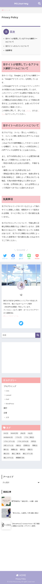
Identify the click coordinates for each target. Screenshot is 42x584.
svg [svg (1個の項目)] (30, 433)
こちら (27, 110)
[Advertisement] (21, 357)
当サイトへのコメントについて (17, 46)
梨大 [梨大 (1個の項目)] (6, 449)
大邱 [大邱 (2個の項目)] (33, 441)
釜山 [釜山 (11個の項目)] (6, 453)
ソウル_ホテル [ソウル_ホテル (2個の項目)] (22, 441)
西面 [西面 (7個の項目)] (30, 449)
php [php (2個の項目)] (23, 433)
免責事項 (8, 50)
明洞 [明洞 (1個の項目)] (34, 445)
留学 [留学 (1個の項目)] (22, 449)
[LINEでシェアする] (29, 257)
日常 (5, 413)
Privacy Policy (21, 579)
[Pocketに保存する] (37, 257)
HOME (21, 575)
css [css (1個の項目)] (6, 433)
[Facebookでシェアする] (13, 257)
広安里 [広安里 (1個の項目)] (27, 445)
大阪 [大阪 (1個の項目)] (18, 445)
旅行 (5, 408)
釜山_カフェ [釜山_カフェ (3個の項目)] (27, 453)
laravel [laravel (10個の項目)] (14, 433)
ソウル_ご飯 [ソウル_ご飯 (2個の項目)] (29, 437)
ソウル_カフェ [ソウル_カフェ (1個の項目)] (9, 441)
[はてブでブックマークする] (21, 257)
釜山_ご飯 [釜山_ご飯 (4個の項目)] (16, 453)
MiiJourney (21, 3)
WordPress (10, 404)
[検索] (37, 335)
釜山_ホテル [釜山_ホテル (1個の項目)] (8, 458)
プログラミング (10, 386)
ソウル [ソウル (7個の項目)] (18, 437)
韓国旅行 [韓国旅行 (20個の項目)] (20, 458)
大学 (7, 417)
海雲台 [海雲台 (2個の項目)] (14, 449)
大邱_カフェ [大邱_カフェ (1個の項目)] (8, 445)
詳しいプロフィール (10, 316)
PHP (7, 399)
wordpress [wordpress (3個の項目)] (8, 437)
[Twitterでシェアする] (5, 257)
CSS (7, 391)
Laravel (8, 395)
